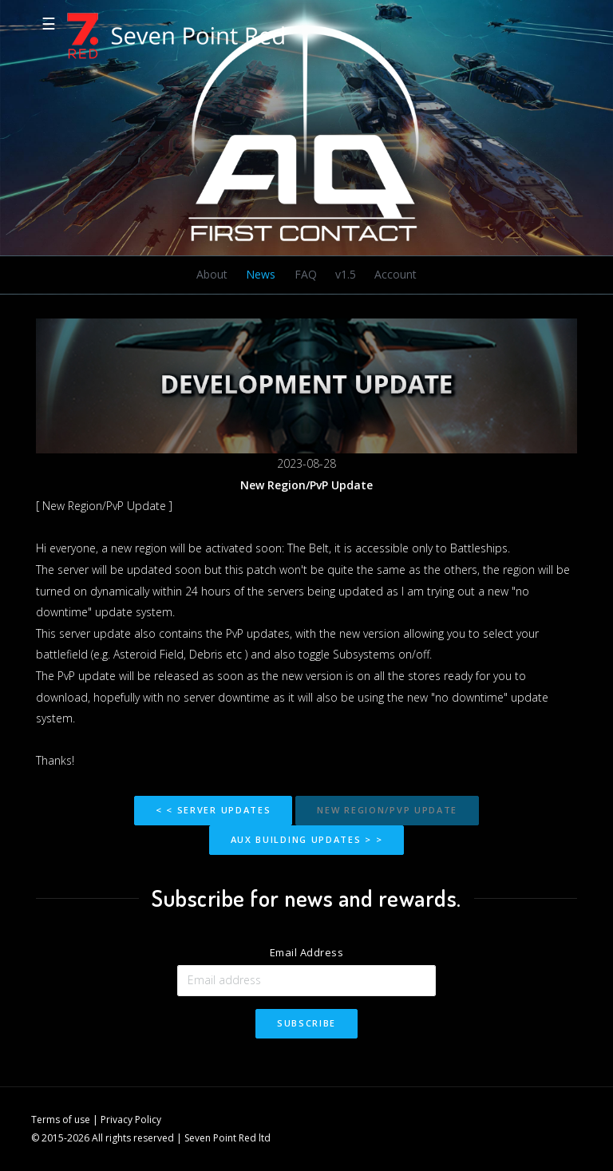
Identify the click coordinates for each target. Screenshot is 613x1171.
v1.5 (345, 274)
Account (395, 274)
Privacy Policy (131, 1119)
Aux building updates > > (307, 839)
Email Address (307, 952)
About (211, 274)
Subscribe (306, 1023)
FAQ (306, 274)
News (260, 274)
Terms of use (60, 1119)
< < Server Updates (213, 810)
